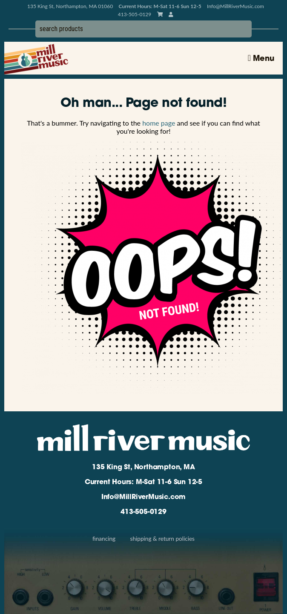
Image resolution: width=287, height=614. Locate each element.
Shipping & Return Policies (162, 538)
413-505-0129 (143, 512)
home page (158, 123)
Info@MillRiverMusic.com (235, 6)
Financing (103, 538)
